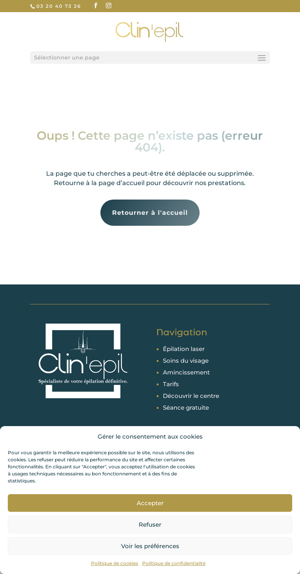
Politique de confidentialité (173, 563)
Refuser (150, 524)
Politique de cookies (114, 563)
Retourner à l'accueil (150, 212)
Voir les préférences (150, 546)
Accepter (150, 503)
